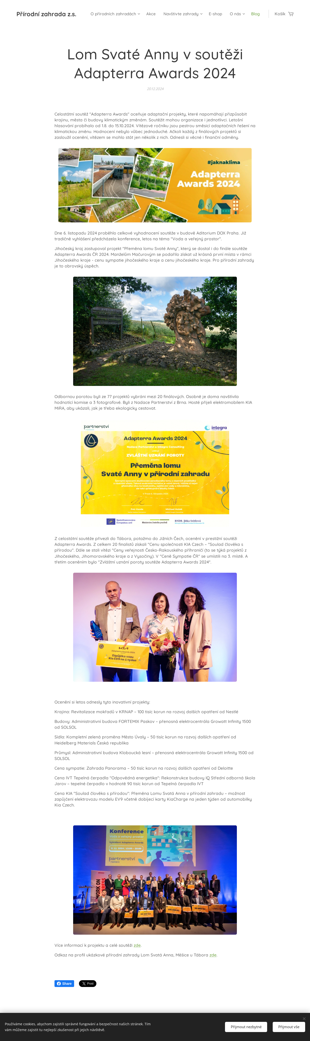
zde (137, 945)
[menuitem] (132, 14)
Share (64, 984)
